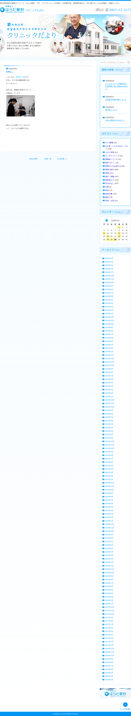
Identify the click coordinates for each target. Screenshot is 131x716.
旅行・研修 (109, 176)
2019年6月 (109, 545)
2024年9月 (109, 327)
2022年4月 (109, 428)
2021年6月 (109, 462)
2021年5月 (109, 466)
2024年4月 (109, 345)
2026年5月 (109, 258)
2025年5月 (109, 300)
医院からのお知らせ (113, 166)
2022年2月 (109, 434)
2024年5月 (109, 341)
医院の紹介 (109, 170)
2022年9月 (109, 410)
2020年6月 (109, 503)
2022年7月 (109, 417)
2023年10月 (109, 365)
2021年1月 (109, 479)
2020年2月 (109, 517)
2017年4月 (109, 635)
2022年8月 (109, 414)
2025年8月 (109, 289)
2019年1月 (109, 562)
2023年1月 (109, 397)
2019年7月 (109, 542)
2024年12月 (109, 317)
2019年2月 (109, 559)
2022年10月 (109, 407)
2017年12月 (109, 607)
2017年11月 (109, 611)
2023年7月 (109, 376)
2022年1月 (109, 438)
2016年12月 (109, 649)
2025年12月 (109, 276)
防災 (107, 190)
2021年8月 (109, 455)
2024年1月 (109, 355)
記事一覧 (48, 159)
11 (104, 233)
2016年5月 (109, 673)
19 (108, 236)
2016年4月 (109, 676)
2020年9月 (109, 493)
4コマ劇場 (109, 143)
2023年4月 (109, 386)
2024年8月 (109, 331)
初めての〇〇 (110, 163)
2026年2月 (109, 269)
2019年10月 (109, 531)
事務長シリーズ (111, 159)
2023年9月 (109, 369)
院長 (107, 197)
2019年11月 (109, 528)
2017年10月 (109, 614)
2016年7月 (109, 666)
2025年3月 (109, 307)
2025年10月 (109, 283)
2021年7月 (109, 459)
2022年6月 (109, 421)
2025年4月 (109, 303)
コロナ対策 (109, 152)
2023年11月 (109, 362)
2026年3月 (109, 265)
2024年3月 (109, 348)
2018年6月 (109, 586)
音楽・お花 (109, 201)
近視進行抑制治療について (115, 100)
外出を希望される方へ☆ (114, 120)
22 (119, 236)
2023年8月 (109, 372)
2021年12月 (109, 441)
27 (111, 240)
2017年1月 (109, 645)
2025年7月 (109, 293)
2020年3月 (109, 514)
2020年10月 (109, 490)
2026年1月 (109, 272)
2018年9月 (109, 576)
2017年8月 (109, 621)
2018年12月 (109, 566)
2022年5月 (109, 424)
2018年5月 (109, 590)
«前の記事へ (34, 159)
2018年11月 (109, 569)
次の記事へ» (62, 159)
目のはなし (109, 183)
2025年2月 (109, 310)
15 (119, 233)
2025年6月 (109, 296)
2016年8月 (109, 662)
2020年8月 (109, 497)
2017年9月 (109, 618)
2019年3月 (109, 555)
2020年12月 (109, 483)
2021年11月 (109, 445)
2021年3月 (109, 472)
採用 (107, 173)
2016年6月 (109, 669)
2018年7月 (109, 583)
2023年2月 (109, 393)
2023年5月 (109, 383)
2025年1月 (109, 314)
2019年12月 (109, 524)
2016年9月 (109, 659)
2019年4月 (109, 552)
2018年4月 (109, 593)
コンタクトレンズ (112, 156)
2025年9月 (109, 286)
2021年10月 (109, 448)
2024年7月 (109, 334)
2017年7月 (109, 624)
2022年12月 (109, 400)
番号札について (111, 110)
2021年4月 (109, 469)
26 (108, 240)
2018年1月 (109, 604)
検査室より (109, 180)
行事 (107, 187)
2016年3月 (109, 680)
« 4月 (106, 220)
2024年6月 (109, 338)
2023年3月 (109, 390)
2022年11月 (109, 403)
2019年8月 (109, 538)
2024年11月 (109, 321)
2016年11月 (109, 652)
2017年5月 (109, 631)
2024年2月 (109, 352)
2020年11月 (109, 486)
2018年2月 (109, 600)
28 (115, 239)
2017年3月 (109, 638)
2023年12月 (109, 359)
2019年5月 (109, 548)
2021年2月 (109, 476)
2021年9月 (109, 452)
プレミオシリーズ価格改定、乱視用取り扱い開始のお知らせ (116, 86)
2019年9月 (109, 535)
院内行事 (108, 194)
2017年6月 (109, 628)
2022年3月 (109, 431)
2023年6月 (109, 379)
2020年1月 (109, 521)
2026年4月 (109, 262)
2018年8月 (109, 580)
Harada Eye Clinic (59, 714)
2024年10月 (109, 324)
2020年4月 (109, 510)
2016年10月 (109, 655)
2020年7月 (109, 500)
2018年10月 (109, 573)
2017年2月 (109, 642)
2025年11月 (109, 279)
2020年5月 (109, 507)
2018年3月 (109, 597)
